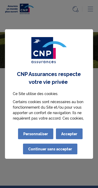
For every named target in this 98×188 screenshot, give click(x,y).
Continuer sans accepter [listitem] (50, 148)
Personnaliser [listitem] (35, 133)
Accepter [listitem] (69, 133)
